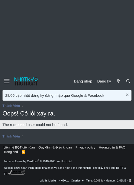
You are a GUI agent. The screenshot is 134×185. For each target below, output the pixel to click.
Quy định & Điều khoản (55, 147)
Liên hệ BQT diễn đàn (19, 147)
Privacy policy (85, 147)
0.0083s (98, 180)
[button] (130, 180)
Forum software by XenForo (37, 161)
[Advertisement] (67, 37)
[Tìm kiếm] (128, 81)
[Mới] (118, 81)
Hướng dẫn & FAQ (112, 147)
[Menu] (7, 81)
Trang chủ (10, 152)
